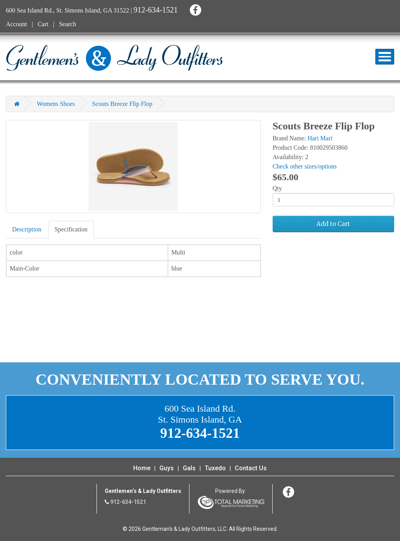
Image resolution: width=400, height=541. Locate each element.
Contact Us (251, 468)
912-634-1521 (156, 9)
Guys (166, 468)
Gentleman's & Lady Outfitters (114, 58)
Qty (277, 188)
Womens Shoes (56, 103)
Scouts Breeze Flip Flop (122, 103)
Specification (71, 229)
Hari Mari (319, 138)
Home (141, 468)
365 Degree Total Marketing (230, 502)
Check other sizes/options (305, 166)
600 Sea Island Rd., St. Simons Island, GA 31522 (67, 10)
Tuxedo (215, 468)
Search (67, 24)
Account (16, 24)
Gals (189, 468)
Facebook (194, 9)
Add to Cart (333, 224)
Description (26, 229)
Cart (43, 24)
